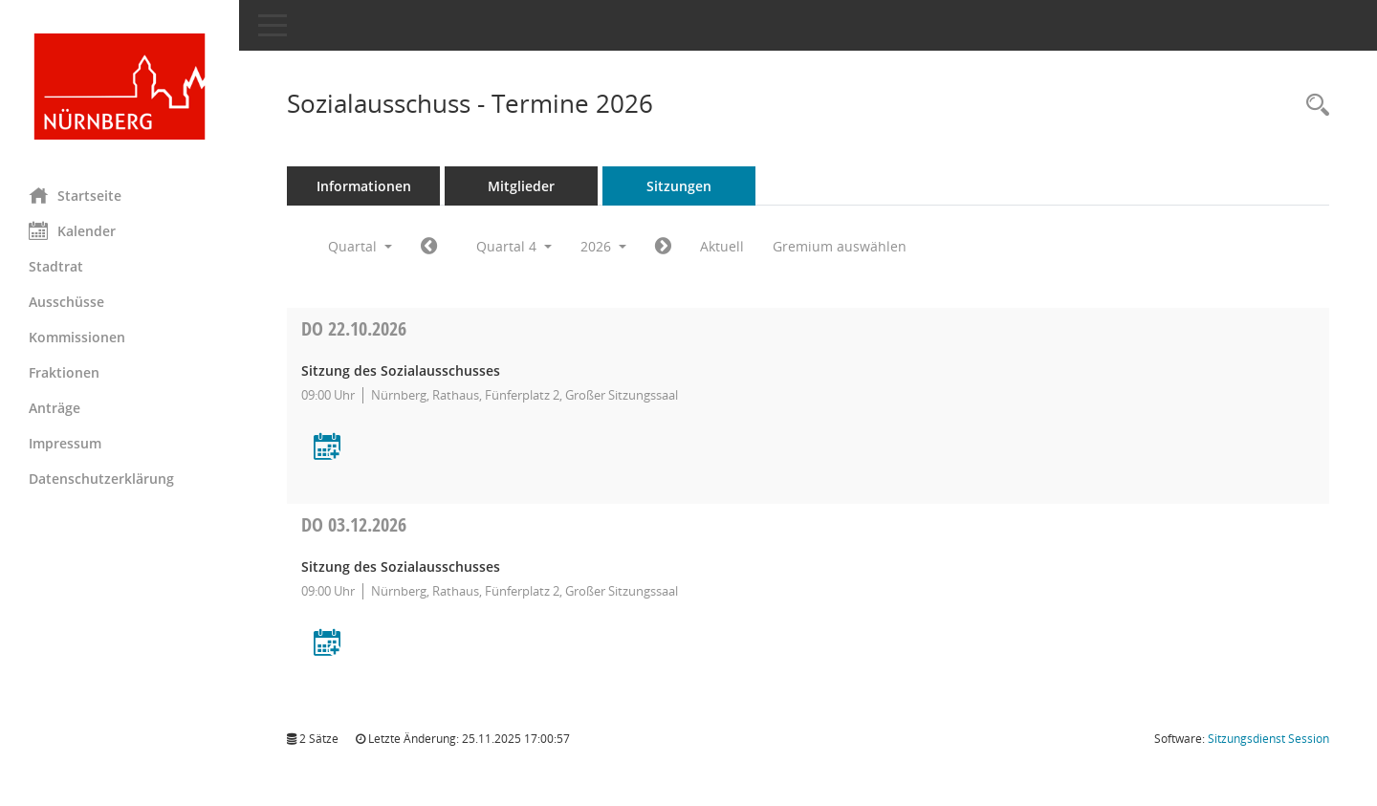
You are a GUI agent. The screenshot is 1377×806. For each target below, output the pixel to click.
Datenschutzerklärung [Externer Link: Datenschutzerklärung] (101, 478)
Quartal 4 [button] (514, 246)
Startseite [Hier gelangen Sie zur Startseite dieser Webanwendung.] (75, 195)
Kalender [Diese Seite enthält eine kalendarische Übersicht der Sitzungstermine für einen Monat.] (72, 230)
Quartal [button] (360, 246)
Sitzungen (678, 186)
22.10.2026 (353, 328)
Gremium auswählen (840, 246)
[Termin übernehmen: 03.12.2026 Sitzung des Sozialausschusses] (327, 643)
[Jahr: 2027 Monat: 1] (663, 246)
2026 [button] (603, 246)
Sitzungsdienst (1268, 738)
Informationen (364, 186)
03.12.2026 (353, 524)
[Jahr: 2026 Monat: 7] (428, 246)
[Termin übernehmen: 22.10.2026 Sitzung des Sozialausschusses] (327, 447)
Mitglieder (521, 186)
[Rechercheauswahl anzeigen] (1313, 105)
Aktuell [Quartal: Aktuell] (722, 246)
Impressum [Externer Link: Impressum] (65, 443)
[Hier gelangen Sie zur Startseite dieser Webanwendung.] (119, 86)
